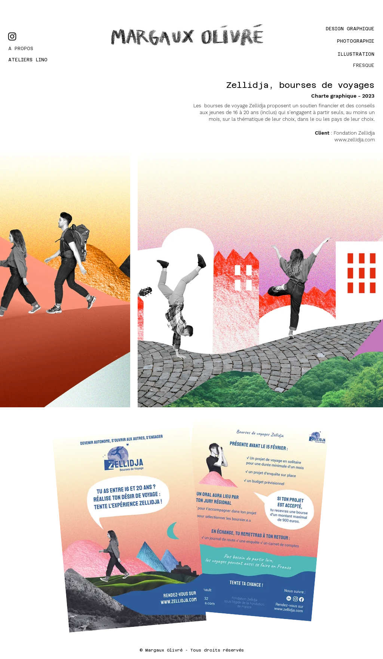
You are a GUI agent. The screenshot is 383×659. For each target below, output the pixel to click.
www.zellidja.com (354, 139)
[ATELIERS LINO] (35, 59)
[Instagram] (12, 36)
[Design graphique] (341, 29)
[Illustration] (353, 54)
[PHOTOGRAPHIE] (349, 41)
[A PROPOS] (35, 48)
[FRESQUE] (349, 65)
